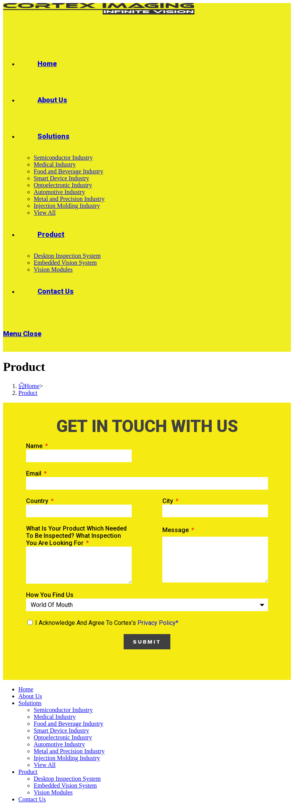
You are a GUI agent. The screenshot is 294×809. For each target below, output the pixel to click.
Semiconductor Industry (63, 710)
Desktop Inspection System (67, 778)
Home (25, 689)
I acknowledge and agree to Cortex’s (106, 622)
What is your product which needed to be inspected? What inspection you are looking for (76, 536)
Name (35, 446)
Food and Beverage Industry (68, 723)
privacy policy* (157, 622)
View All (45, 765)
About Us (30, 696)
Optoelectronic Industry (63, 737)
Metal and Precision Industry (69, 751)
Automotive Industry (59, 744)
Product (28, 772)
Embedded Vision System (65, 785)
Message (176, 530)
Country (38, 501)
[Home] (28, 386)
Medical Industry (55, 717)
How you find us (50, 595)
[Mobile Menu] (22, 334)
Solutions (29, 703)
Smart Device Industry (61, 730)
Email (34, 473)
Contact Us (32, 799)
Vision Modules (53, 792)
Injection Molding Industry (67, 758)
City (168, 501)
